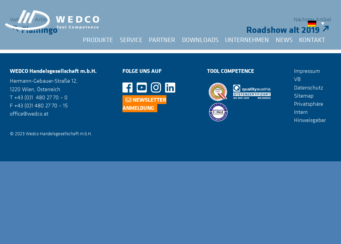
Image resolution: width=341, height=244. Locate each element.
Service (131, 40)
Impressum (307, 70)
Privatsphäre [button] (308, 103)
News (284, 40)
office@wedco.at (29, 113)
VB (297, 79)
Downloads (200, 40)
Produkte (98, 40)
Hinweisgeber (310, 120)
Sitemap (304, 95)
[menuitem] (318, 23)
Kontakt (312, 40)
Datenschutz (308, 87)
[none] (318, 23)
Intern (301, 111)
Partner (162, 40)
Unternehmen (247, 40)
